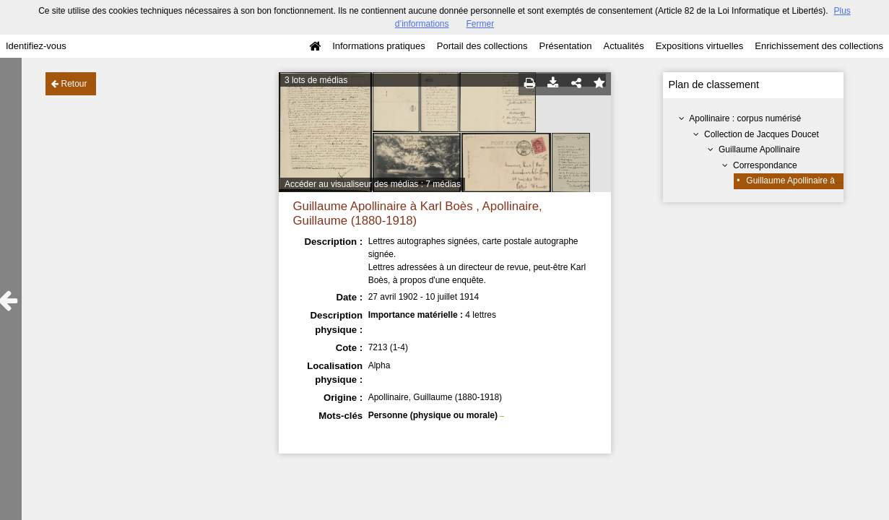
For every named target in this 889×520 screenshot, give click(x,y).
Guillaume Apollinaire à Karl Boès (810, 181)
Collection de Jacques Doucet (761, 134)
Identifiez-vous (36, 45)
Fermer (481, 24)
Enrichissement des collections (819, 45)
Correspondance (765, 165)
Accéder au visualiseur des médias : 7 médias (373, 184)
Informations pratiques (378, 45)
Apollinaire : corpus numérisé (745, 118)
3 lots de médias (316, 80)
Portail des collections (482, 45)
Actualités (623, 45)
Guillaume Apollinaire (759, 149)
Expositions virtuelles (699, 45)
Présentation (565, 45)
